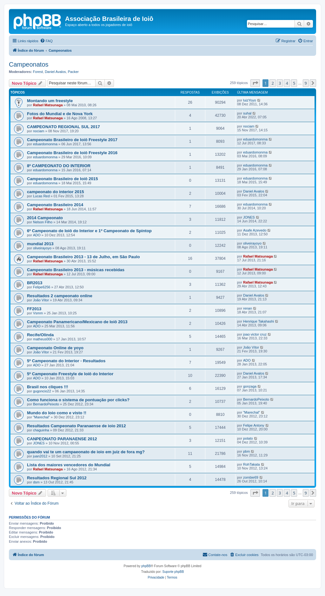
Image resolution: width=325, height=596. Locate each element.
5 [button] (294, 83)
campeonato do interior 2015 (55, 191)
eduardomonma (45, 144)
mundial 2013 (40, 243)
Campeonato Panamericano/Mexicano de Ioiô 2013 (77, 321)
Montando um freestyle (50, 100)
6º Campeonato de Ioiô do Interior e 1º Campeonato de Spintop (89, 230)
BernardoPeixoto (46, 404)
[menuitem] (46, 41)
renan (247, 308)
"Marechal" (41, 417)
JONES (249, 217)
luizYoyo (249, 100)
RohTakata (251, 464)
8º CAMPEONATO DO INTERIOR (58, 165)
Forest (38, 72)
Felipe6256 (41, 287)
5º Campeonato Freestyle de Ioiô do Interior (70, 373)
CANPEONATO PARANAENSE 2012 (62, 438)
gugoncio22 (42, 391)
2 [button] (272, 83)
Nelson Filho (42, 222)
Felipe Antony (253, 425)
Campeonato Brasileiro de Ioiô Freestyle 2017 (72, 139)
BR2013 (34, 282)
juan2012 (40, 456)
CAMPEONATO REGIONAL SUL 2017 (63, 126)
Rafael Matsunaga (48, 105)
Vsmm (38, 313)
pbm (246, 451)
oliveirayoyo (42, 248)
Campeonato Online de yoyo (55, 347)
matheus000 (42, 339)
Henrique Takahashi (258, 321)
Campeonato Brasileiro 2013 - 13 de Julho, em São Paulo (83, 256)
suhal (247, 113)
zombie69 (250, 477)
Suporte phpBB (173, 571)
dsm (36, 482)
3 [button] (280, 83)
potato (248, 438)
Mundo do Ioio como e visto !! (56, 412)
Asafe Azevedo (254, 230)
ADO (37, 235)
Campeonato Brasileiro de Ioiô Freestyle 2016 (72, 152)
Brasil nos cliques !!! (47, 386)
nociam (38, 131)
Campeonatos (29, 64)
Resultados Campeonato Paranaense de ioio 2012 (76, 425)
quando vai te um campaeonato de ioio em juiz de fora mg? (86, 451)
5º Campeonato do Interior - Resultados (66, 360)
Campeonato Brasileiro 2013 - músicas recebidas (75, 269)
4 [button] (287, 83)
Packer (73, 72)
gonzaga (249, 386)
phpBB (146, 566)
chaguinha (41, 430)
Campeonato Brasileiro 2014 (55, 204)
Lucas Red (41, 196)
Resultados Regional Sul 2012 (57, 477)
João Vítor (41, 300)
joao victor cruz (255, 334)
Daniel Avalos (55, 72)
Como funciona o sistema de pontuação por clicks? (78, 399)
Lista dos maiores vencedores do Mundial (68, 464)
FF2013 (34, 308)
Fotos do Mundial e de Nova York (60, 113)
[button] (255, 83)
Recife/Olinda (40, 334)
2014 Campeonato (45, 217)
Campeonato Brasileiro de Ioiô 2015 (62, 178)
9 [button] (306, 83)
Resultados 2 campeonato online (59, 295)
